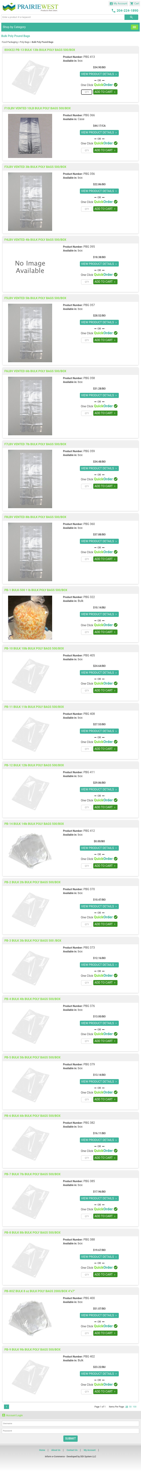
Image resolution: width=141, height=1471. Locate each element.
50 (130, 1406)
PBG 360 (89, 524)
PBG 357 (89, 305)
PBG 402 (89, 1356)
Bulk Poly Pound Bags (42, 42)
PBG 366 (89, 115)
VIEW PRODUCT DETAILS (99, 74)
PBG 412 (89, 831)
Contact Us (72, 1450)
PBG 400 (89, 1298)
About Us (55, 1450)
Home (42, 1450)
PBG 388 (89, 1239)
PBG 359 (89, 451)
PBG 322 (89, 597)
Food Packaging (10, 42)
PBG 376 (89, 1006)
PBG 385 (89, 1181)
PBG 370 (89, 889)
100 (134, 1406)
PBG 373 (89, 947)
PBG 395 (89, 246)
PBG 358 (89, 378)
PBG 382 (89, 1122)
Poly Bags (25, 42)
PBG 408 (89, 714)
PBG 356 (89, 174)
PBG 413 (89, 57)
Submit (70, 1438)
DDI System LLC (88, 1456)
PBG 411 (89, 772)
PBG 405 (89, 655)
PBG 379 (89, 1064)
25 (126, 1406)
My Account (118, 3)
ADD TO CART (105, 92)
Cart (134, 3)
